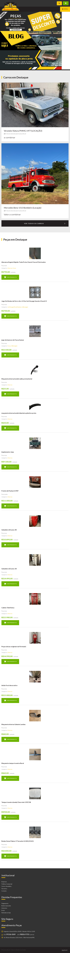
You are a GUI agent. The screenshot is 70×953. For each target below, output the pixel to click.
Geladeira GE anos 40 (9, 530)
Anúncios (4, 908)
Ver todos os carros (45, 224)
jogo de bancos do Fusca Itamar (12, 340)
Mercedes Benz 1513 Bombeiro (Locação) (22, 207)
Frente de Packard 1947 (9, 491)
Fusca (14, 268)
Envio (3, 910)
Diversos (10, 268)
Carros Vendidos (6, 886)
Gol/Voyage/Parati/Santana (14, 307)
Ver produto (12, 277)
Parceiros (4, 888)
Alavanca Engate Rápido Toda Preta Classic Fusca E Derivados (23, 262)
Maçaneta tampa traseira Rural (12, 763)
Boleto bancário (6, 906)
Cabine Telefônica (7, 608)
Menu (65, 9)
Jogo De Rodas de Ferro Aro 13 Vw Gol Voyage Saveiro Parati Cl (24, 301)
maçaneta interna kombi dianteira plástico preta (18, 413)
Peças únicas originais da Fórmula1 (13, 646)
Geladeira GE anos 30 (9, 569)
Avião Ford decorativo (9, 685)
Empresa (4, 881)
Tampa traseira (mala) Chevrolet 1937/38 (16, 802)
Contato (4, 891)
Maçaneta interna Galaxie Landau (13, 724)
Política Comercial (6, 884)
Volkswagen (25, 307)
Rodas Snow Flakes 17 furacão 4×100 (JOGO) (17, 841)
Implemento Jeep (7, 452)
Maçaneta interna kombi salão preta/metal (16, 379)
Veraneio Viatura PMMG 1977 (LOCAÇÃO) (23, 131)
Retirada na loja (6, 912)
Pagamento (4, 903)
